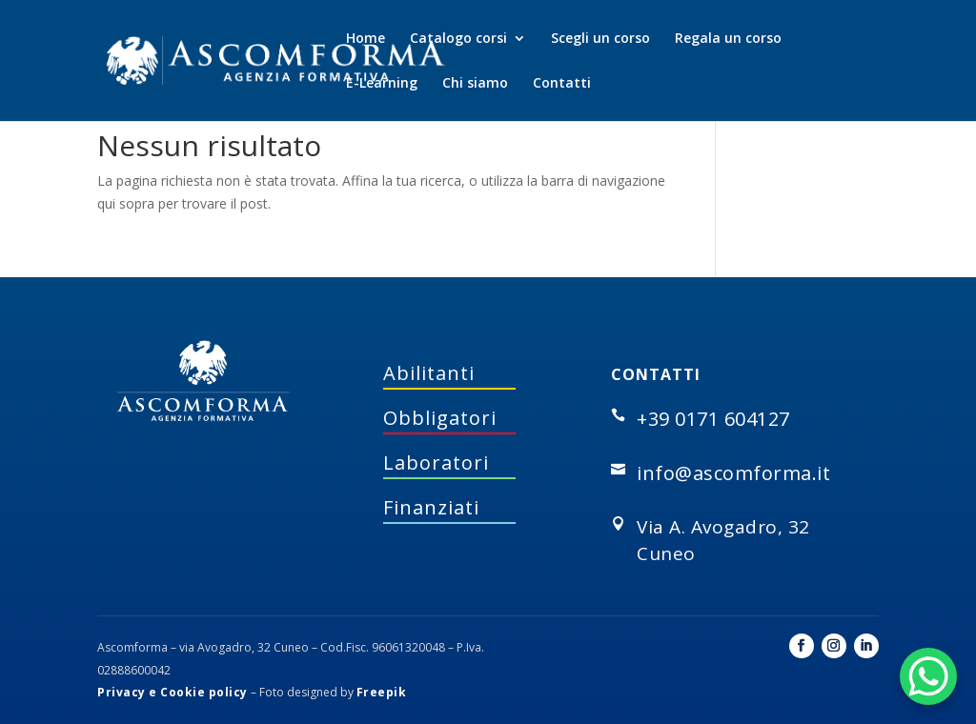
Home (365, 39)
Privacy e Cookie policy (172, 692)
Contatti (562, 83)
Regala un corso (728, 39)
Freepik (381, 692)
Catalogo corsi (458, 39)
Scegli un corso (600, 39)
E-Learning (381, 83)
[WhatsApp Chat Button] (928, 676)
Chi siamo (475, 83)
